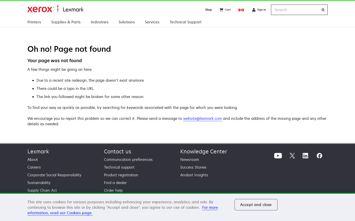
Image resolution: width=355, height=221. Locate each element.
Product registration (121, 174)
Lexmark (38, 151)
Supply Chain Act (42, 190)
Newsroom (189, 159)
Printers (34, 22)
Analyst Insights (194, 174)
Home (55, 8)
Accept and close (256, 204)
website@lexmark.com (202, 118)
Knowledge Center (203, 151)
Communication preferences (128, 159)
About (32, 159)
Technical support (119, 167)
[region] (177, 207)
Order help (113, 190)
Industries (99, 22)
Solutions (127, 22)
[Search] (323, 10)
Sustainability (38, 182)
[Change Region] (241, 9)
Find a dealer (115, 182)
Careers (34, 167)
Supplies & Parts (66, 22)
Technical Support (185, 22)
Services (152, 22)
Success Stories (193, 167)
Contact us (117, 151)
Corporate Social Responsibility (54, 174)
